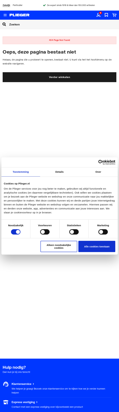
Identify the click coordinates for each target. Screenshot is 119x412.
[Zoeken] (64, 24)
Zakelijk (6, 5)
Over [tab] (98, 171)
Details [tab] (59, 171)
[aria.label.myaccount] (98, 15)
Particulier (17, 5)
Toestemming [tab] (21, 171)
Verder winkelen (59, 77)
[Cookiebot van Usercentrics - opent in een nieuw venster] (100, 162)
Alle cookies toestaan (96, 246)
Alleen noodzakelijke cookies (59, 246)
